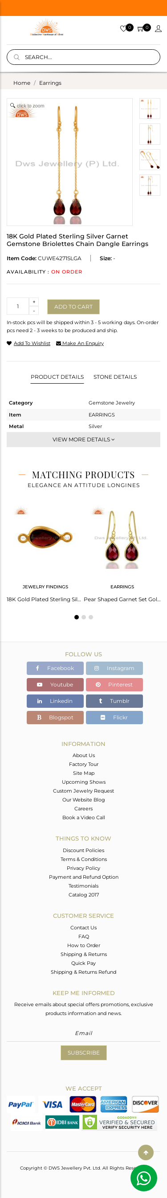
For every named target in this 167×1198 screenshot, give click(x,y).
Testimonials (83, 886)
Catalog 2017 (84, 895)
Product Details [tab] (57, 376)
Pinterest (114, 684)
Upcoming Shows (84, 782)
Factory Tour (83, 764)
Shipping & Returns (84, 954)
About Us (84, 755)
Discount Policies (83, 850)
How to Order (83, 945)
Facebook (55, 668)
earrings (50, 82)
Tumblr (114, 701)
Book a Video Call (83, 817)
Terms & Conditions (84, 859)
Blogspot (55, 717)
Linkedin (55, 701)
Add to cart (73, 306)
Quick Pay (83, 963)
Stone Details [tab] (115, 376)
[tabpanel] (45, 551)
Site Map (83, 773)
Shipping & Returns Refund (83, 972)
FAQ (83, 936)
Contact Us (83, 927)
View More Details (84, 439)
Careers (83, 808)
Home (21, 82)
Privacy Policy (83, 868)
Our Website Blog (83, 800)
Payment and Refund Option (83, 877)
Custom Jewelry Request (83, 791)
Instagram (114, 668)
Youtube (55, 684)
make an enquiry (80, 343)
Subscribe (84, 1052)
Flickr (114, 717)
